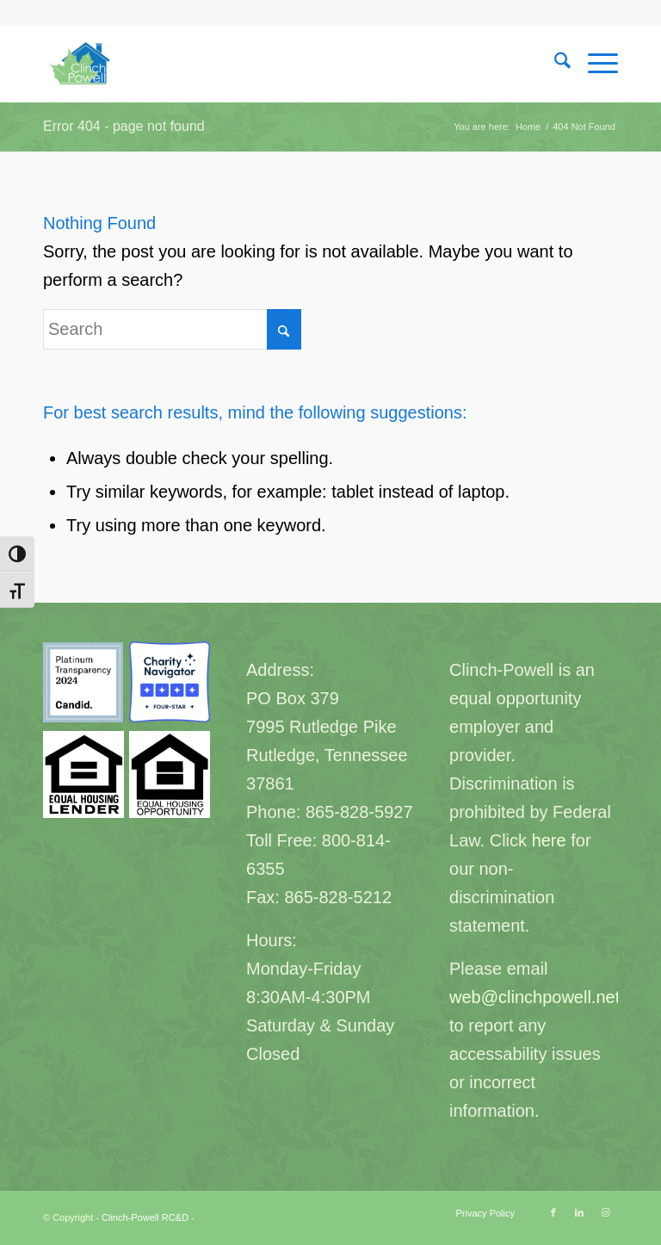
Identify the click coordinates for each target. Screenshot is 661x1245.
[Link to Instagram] (605, 1212)
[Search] (554, 63)
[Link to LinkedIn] (579, 1212)
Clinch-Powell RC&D (145, 1217)
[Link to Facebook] (553, 1212)
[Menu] (594, 63)
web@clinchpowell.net (534, 997)
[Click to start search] (284, 329)
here (549, 840)
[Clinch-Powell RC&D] (81, 63)
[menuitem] (554, 63)
